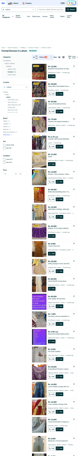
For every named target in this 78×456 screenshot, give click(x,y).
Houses (45, 16)
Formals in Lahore (46, 47)
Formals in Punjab (33, 47)
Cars (28, 16)
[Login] (63, 3)
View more (7, 135)
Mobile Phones (18, 16)
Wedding (22, 47)
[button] (42, 57)
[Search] (70, 9)
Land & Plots (69, 16)
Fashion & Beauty (13, 47)
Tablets (62, 16)
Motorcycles (36, 16)
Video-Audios (52, 16)
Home (3, 47)
